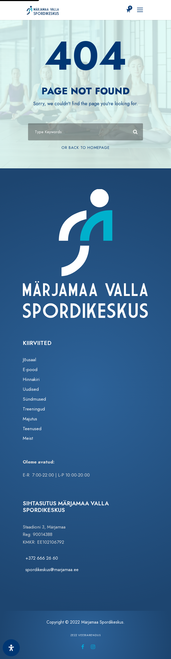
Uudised (31, 389)
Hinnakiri (31, 379)
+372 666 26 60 (41, 558)
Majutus (30, 419)
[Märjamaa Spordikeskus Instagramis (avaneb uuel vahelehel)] (93, 646)
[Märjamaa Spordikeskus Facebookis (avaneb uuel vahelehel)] (82, 646)
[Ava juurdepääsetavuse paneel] (11, 647)
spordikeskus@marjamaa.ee (52, 569)
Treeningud (34, 409)
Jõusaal (29, 359)
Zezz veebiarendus (86, 635)
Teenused (32, 428)
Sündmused (34, 399)
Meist (28, 438)
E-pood (30, 369)
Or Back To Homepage (85, 147)
